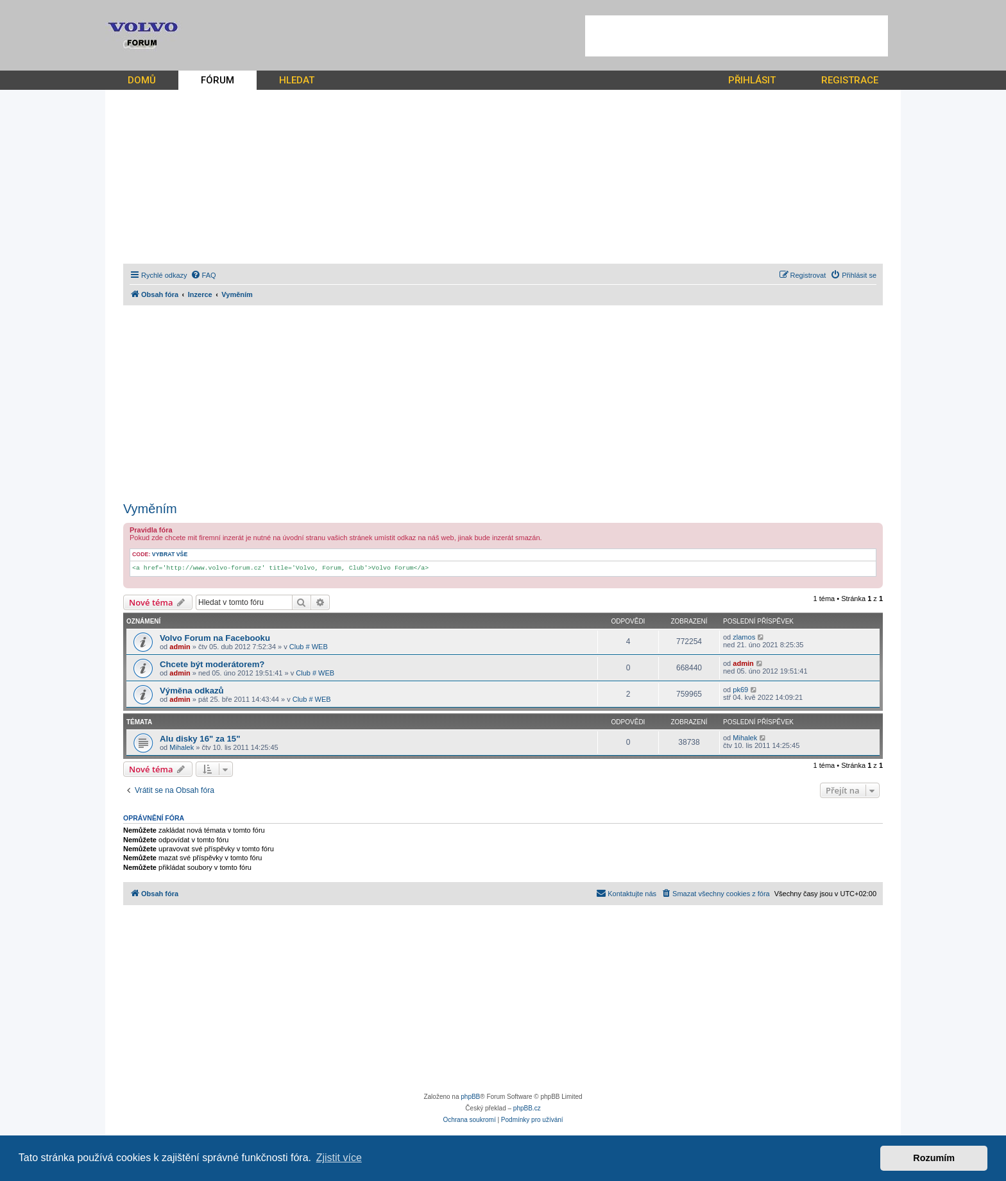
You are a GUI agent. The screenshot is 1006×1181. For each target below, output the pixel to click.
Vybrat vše (170, 554)
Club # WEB (308, 646)
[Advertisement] (736, 36)
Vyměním (150, 509)
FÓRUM (217, 80)
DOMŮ (142, 80)
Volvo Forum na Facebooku (215, 638)
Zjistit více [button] (339, 1157)
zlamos (744, 637)
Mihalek (181, 747)
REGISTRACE (849, 80)
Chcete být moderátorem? (212, 664)
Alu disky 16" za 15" (200, 738)
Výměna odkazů (192, 690)
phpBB (470, 1096)
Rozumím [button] (934, 1158)
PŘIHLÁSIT (752, 80)
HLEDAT (296, 80)
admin (179, 646)
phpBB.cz (527, 1108)
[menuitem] (203, 275)
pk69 (740, 689)
